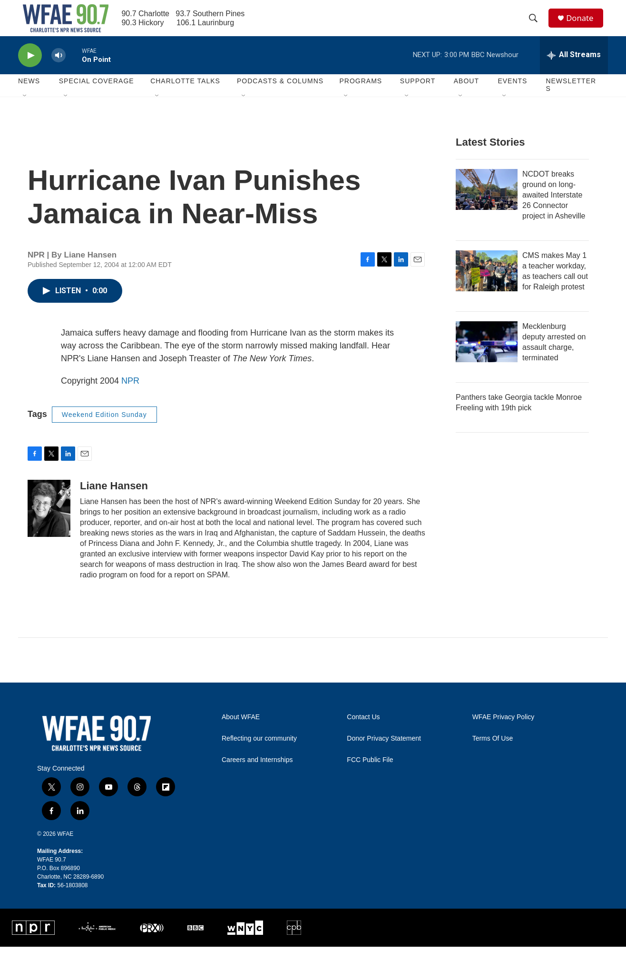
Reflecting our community (259, 752)
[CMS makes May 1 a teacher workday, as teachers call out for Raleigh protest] (487, 284)
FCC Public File (370, 773)
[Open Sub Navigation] (25, 110)
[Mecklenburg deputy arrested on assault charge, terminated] (487, 355)
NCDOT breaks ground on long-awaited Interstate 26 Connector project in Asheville (554, 209)
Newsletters (571, 99)
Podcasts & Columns (280, 95)
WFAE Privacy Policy (503, 730)
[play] (30, 69)
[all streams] (574, 69)
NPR (130, 394)
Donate (583, 25)
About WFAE (241, 730)
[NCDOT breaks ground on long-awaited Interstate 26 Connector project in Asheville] (487, 203)
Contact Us (363, 730)
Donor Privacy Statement (384, 752)
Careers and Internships (257, 773)
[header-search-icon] (536, 25)
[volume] (58, 69)
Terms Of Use (492, 752)
